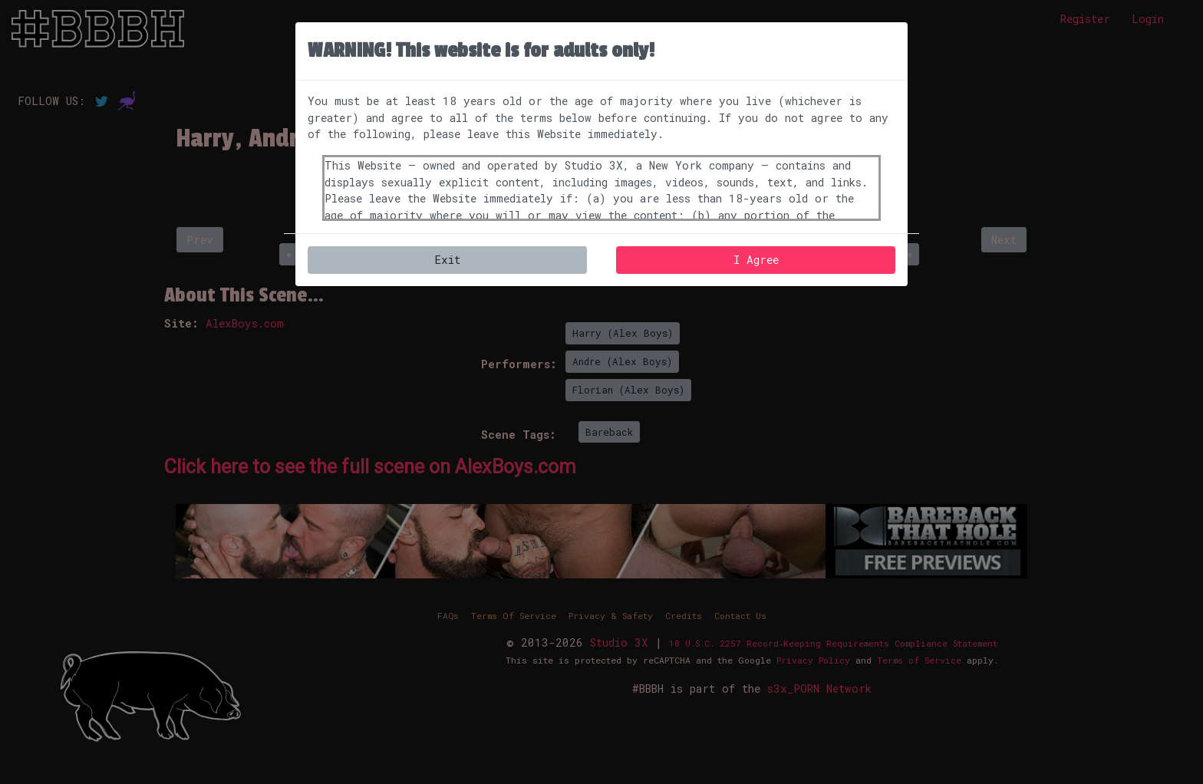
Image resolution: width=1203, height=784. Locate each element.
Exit (447, 259)
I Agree (756, 259)
